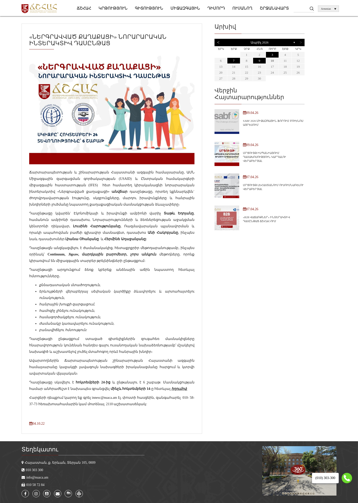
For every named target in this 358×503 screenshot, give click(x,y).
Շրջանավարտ (274, 8)
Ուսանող (242, 8)
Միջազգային (185, 8)
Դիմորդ (216, 8)
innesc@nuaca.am (104, 397)
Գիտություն (149, 8)
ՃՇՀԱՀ (84, 8)
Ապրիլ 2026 (259, 42)
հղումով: (179, 389)
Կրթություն (112, 8)
